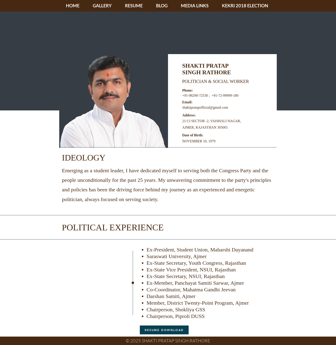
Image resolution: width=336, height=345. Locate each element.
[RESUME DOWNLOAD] (164, 329)
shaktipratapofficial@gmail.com (205, 107)
